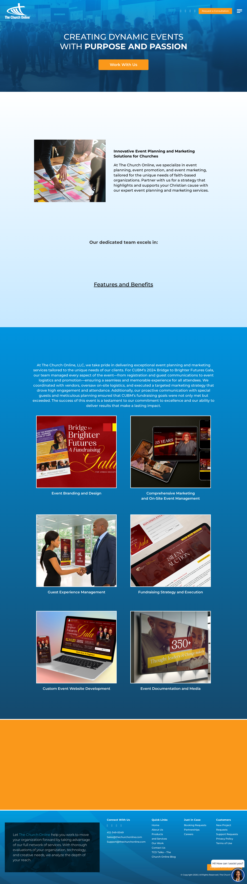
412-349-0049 (115, 832)
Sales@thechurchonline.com (124, 837)
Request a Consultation (215, 11)
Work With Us (123, 64)
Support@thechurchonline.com (126, 841)
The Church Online (34, 835)
